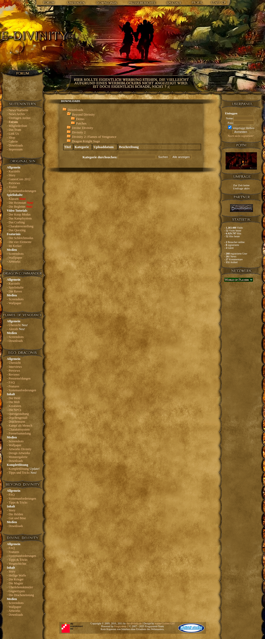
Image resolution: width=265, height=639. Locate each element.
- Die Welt (13, 402)
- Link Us (13, 133)
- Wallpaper (14, 303)
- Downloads (15, 145)
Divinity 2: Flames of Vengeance (94, 137)
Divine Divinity (82, 128)
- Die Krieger (15, 579)
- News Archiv (16, 114)
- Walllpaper (14, 257)
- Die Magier (15, 583)
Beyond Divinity (83, 114)
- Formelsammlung (19, 433)
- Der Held (13, 398)
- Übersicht (17, 325)
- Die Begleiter (20, 206)
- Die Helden (15, 514)
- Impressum (14, 149)
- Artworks (13, 261)
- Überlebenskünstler (20, 587)
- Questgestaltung (18, 414)
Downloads (75, 110)
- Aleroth (16, 329)
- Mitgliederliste (17, 126)
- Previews (13, 183)
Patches (81, 123)
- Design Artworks (18, 453)
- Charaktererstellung (20, 226)
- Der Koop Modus (19, 214)
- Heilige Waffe (16, 575)
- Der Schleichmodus (20, 238)
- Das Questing (16, 230)
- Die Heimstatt (20, 203)
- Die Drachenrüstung (20, 595)
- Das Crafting (16, 222)
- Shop (11, 137)
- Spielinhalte (15, 287)
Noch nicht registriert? (241, 135)
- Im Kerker (14, 246)
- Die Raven (14, 291)
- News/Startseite (17, 110)
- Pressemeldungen (19, 378)
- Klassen (16, 199)
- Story (11, 175)
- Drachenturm (16, 421)
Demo (80, 119)
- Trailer (12, 187)
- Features (13, 386)
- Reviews (13, 374)
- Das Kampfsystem (19, 218)
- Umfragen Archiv (19, 118)
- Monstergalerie (17, 457)
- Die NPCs (14, 410)
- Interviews (14, 367)
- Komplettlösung (23, 469)
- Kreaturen (14, 406)
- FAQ (11, 382)
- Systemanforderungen (21, 191)
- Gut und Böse (16, 518)
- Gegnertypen (16, 591)
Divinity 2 (79, 132)
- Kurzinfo (13, 171)
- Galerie (12, 141)
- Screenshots (15, 254)
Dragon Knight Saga (86, 141)
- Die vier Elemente (19, 242)
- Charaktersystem (18, 429)
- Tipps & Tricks (17, 502)
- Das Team (14, 130)
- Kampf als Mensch (19, 425)
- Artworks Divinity (19, 449)
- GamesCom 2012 (19, 179)
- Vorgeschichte (16, 564)
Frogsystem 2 (121, 626)
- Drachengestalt (17, 418)
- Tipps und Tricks (22, 472)
